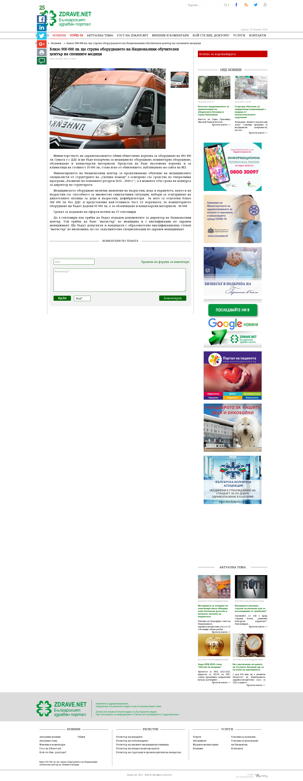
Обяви (81, 736)
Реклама (198, 748)
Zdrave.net (132, 775)
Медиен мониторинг (206, 744)
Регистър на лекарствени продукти (137, 748)
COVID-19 (76, 35)
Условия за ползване (243, 736)
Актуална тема (100, 35)
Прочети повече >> (221, 124)
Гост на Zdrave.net (50, 748)
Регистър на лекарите (129, 736)
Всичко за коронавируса (217, 54)
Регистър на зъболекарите (132, 740)
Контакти (257, 35)
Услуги (239, 35)
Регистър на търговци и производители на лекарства (148, 752)
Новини (59, 35)
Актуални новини (49, 736)
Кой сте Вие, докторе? (211, 35)
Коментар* (120, 280)
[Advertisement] (196, 17)
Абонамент (200, 740)
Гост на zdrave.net (132, 35)
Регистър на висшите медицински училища (142, 744)
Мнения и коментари (170, 35)
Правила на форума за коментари (165, 262)
